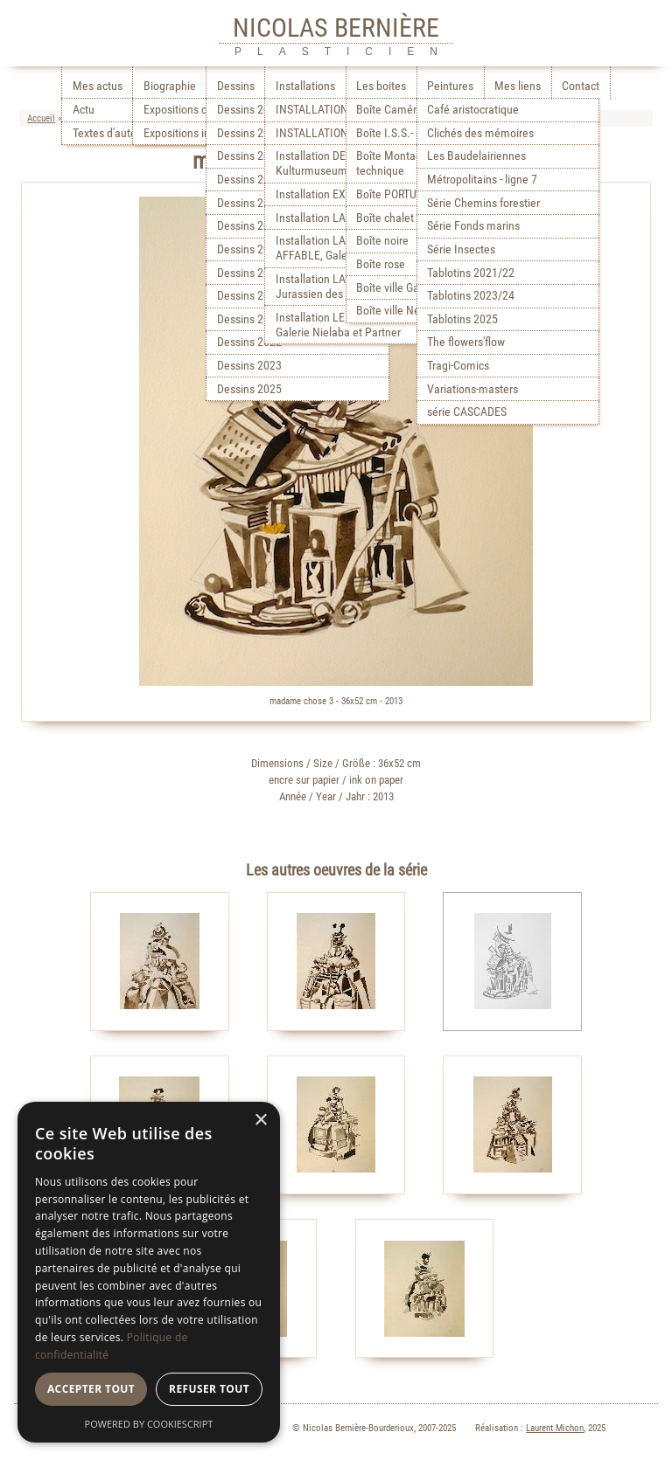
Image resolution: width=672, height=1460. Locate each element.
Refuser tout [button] (209, 1388)
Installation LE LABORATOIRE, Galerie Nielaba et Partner (347, 325)
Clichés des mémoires (480, 133)
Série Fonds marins (473, 225)
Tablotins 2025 (462, 319)
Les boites (381, 86)
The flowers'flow (466, 342)
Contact (580, 86)
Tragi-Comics (458, 365)
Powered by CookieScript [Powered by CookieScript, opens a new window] (149, 1423)
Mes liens (517, 86)
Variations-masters (472, 389)
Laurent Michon (555, 1428)
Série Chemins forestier (483, 203)
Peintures (450, 86)
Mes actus (97, 86)
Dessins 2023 (249, 365)
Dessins (236, 86)
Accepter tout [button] (91, 1388)
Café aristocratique (473, 109)
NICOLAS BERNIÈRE (336, 27)
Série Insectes (461, 249)
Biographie (170, 86)
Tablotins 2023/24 (470, 295)
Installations (305, 86)
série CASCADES (467, 412)
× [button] (260, 1120)
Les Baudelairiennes (476, 156)
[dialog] (149, 1272)
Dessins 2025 (249, 389)
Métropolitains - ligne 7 (482, 179)
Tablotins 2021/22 (470, 273)
